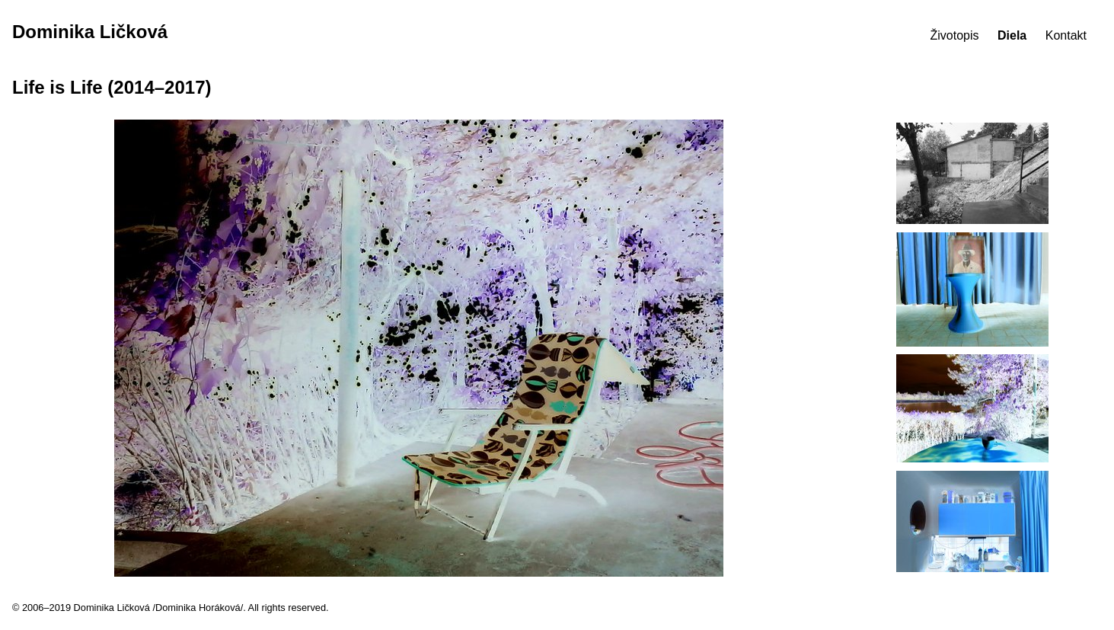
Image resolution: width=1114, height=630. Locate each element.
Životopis (954, 35)
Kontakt (1066, 35)
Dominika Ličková (90, 31)
